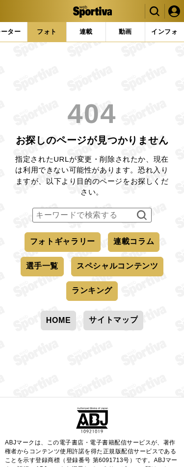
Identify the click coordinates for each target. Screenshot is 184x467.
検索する (140, 215)
